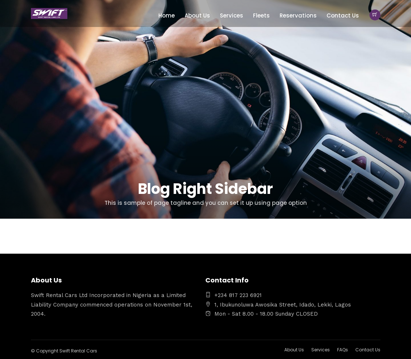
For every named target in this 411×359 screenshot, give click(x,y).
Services (231, 15)
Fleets (261, 15)
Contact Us (343, 15)
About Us (197, 15)
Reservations (298, 15)
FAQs (342, 350)
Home (166, 15)
